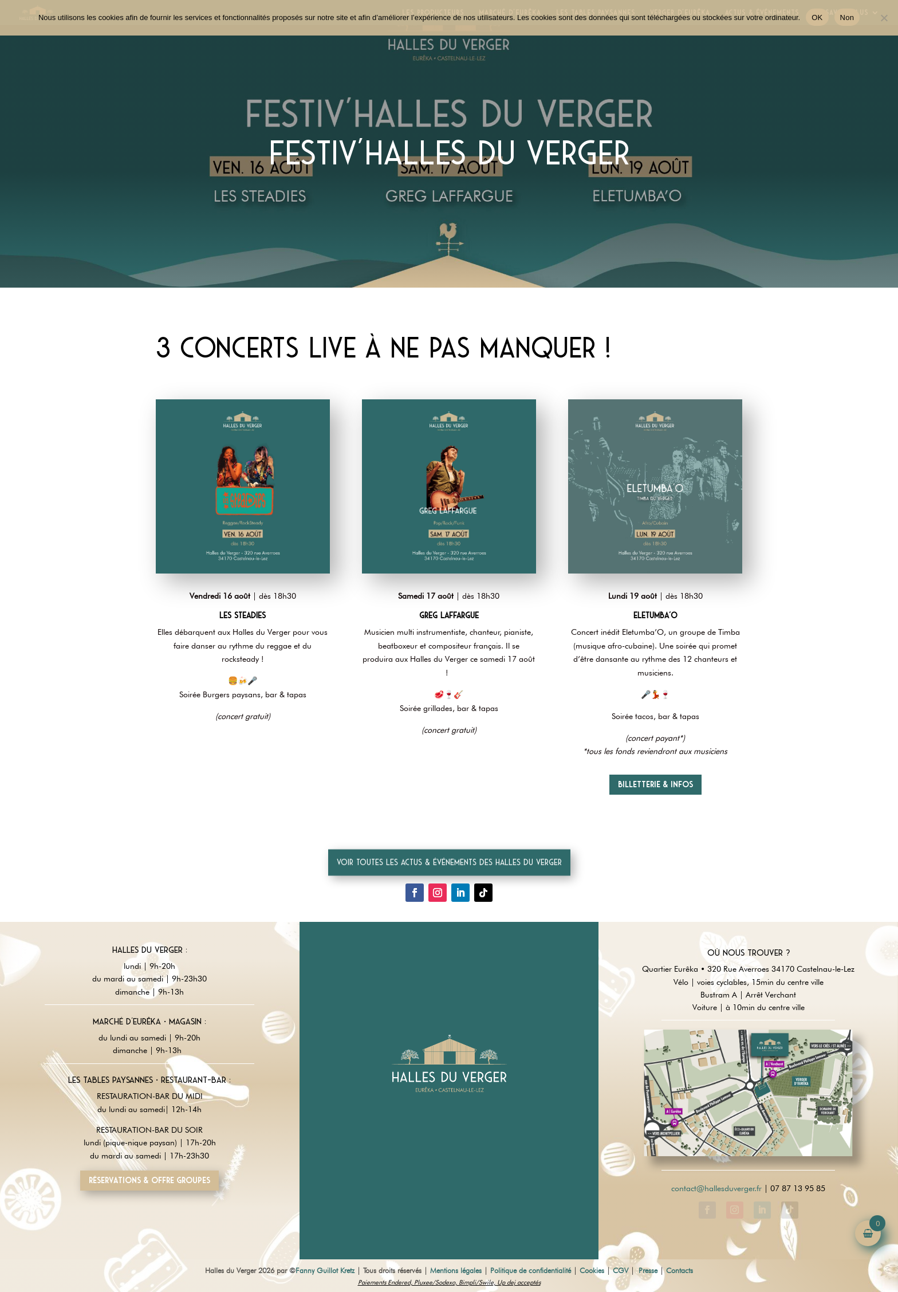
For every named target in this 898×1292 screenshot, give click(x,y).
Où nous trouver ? (748, 952)
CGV (620, 1270)
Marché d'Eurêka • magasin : (149, 1021)
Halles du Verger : (149, 950)
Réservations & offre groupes (149, 1180)
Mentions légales (456, 1270)
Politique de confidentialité (530, 1270)
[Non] (883, 17)
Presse (648, 1270)
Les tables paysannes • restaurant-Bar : (149, 1080)
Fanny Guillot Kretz (325, 1270)
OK (817, 17)
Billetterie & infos (655, 784)
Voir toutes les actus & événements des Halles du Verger (449, 877)
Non (847, 17)
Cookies (592, 1270)
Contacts (679, 1270)
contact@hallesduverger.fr (716, 1188)
